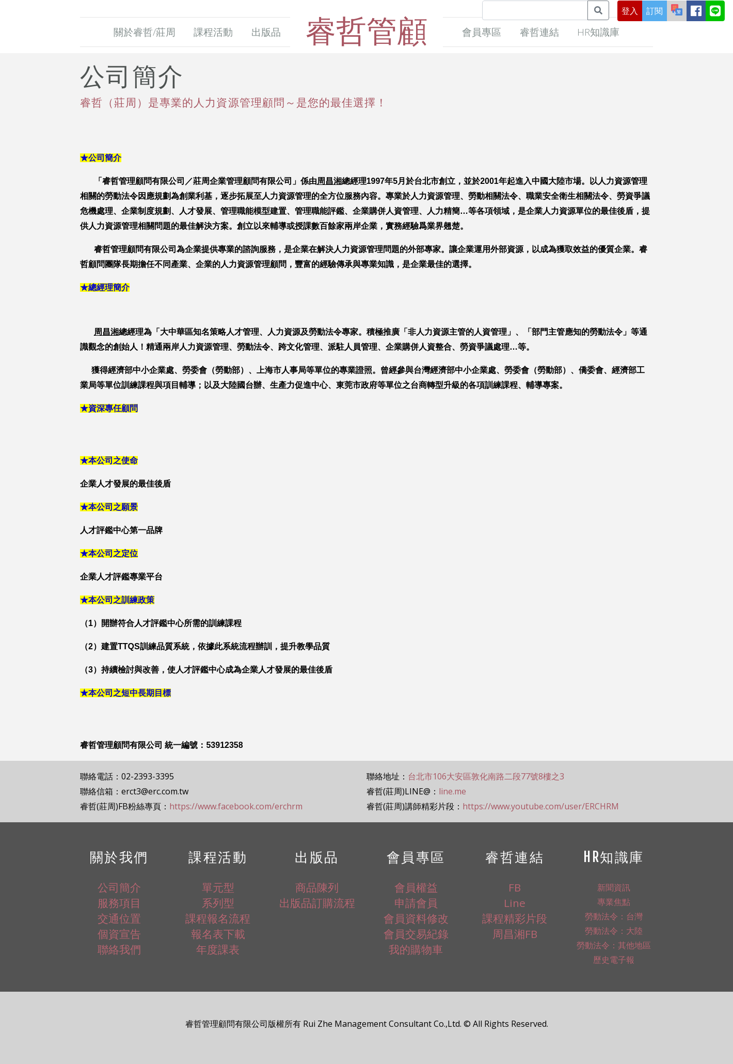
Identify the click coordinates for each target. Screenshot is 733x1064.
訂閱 (654, 11)
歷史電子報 (613, 959)
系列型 (218, 903)
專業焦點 (613, 901)
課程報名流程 (217, 918)
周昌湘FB (514, 934)
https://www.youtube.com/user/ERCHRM (541, 806)
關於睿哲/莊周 (145, 31)
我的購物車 (416, 949)
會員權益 (416, 887)
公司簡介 (119, 887)
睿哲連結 (539, 31)
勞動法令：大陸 (614, 930)
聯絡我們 (119, 949)
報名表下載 (218, 934)
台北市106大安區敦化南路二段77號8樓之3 (486, 776)
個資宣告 (119, 934)
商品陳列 (317, 887)
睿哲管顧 (366, 30)
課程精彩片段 (514, 918)
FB (514, 887)
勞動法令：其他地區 (614, 945)
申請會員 (416, 903)
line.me (452, 791)
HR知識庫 (598, 31)
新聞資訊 (613, 887)
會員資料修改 (416, 918)
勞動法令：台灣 (614, 916)
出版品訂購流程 (317, 903)
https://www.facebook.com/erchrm (235, 806)
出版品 (266, 31)
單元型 (218, 887)
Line (514, 903)
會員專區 (481, 31)
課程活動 (213, 31)
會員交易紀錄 (416, 934)
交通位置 (119, 918)
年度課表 (218, 949)
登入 (630, 11)
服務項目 (119, 903)
